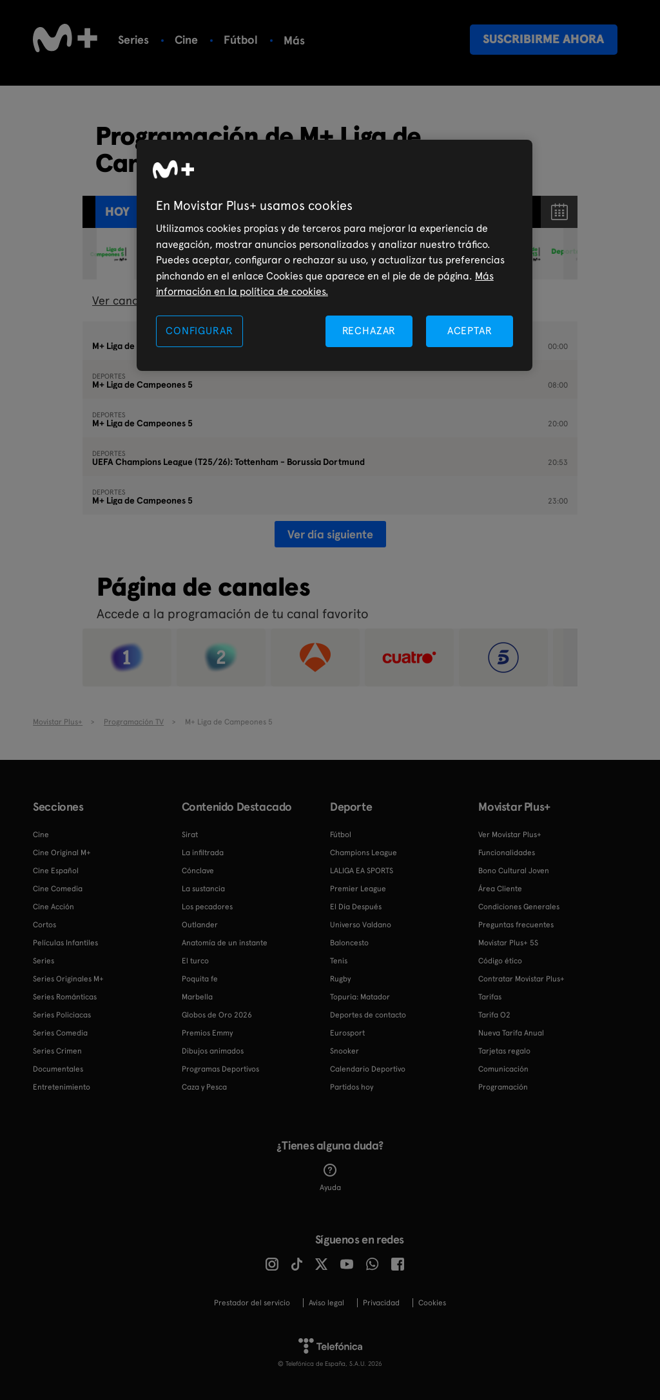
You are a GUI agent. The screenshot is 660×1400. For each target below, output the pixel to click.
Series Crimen (57, 1050)
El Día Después (356, 906)
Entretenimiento (61, 1087)
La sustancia (203, 888)
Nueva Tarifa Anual (511, 1032)
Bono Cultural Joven (513, 870)
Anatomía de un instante (224, 942)
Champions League (363, 852)
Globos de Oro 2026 (217, 1014)
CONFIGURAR (199, 331)
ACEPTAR (469, 331)
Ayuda (330, 1178)
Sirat (190, 834)
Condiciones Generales (518, 906)
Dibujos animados (213, 1050)
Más (294, 40)
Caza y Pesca (204, 1087)
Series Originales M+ (68, 978)
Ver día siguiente (330, 534)
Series (133, 39)
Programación (503, 1087)
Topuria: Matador (360, 996)
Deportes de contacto (368, 1014)
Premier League (358, 888)
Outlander (200, 924)
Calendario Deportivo (367, 1069)
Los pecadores (207, 906)
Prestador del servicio (252, 1302)
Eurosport (347, 1032)
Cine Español (56, 870)
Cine (186, 39)
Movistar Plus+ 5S (508, 942)
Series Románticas (65, 996)
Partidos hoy (351, 1087)
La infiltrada (203, 852)
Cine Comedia (57, 888)
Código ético (500, 960)
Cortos (44, 924)
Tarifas (489, 996)
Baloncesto (349, 942)
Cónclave (198, 870)
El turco (195, 960)
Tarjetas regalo (504, 1050)
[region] (334, 255)
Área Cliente (500, 888)
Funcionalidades (506, 852)
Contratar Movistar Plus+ (521, 978)
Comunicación (503, 1069)
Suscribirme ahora (543, 39)
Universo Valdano (360, 924)
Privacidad (381, 1302)
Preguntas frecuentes (516, 924)
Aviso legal (326, 1302)
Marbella (197, 996)
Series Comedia (60, 1032)
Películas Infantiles (65, 942)
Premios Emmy (207, 1032)
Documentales (58, 1069)
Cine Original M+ (62, 852)
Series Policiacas (62, 1014)
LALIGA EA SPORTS (361, 870)
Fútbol (241, 39)
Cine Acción (53, 906)
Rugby (340, 978)
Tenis (338, 960)
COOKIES (432, 1302)
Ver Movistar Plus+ (509, 834)
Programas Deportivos (220, 1069)
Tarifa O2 (494, 1014)
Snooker (344, 1050)
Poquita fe (200, 978)
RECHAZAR (369, 331)
